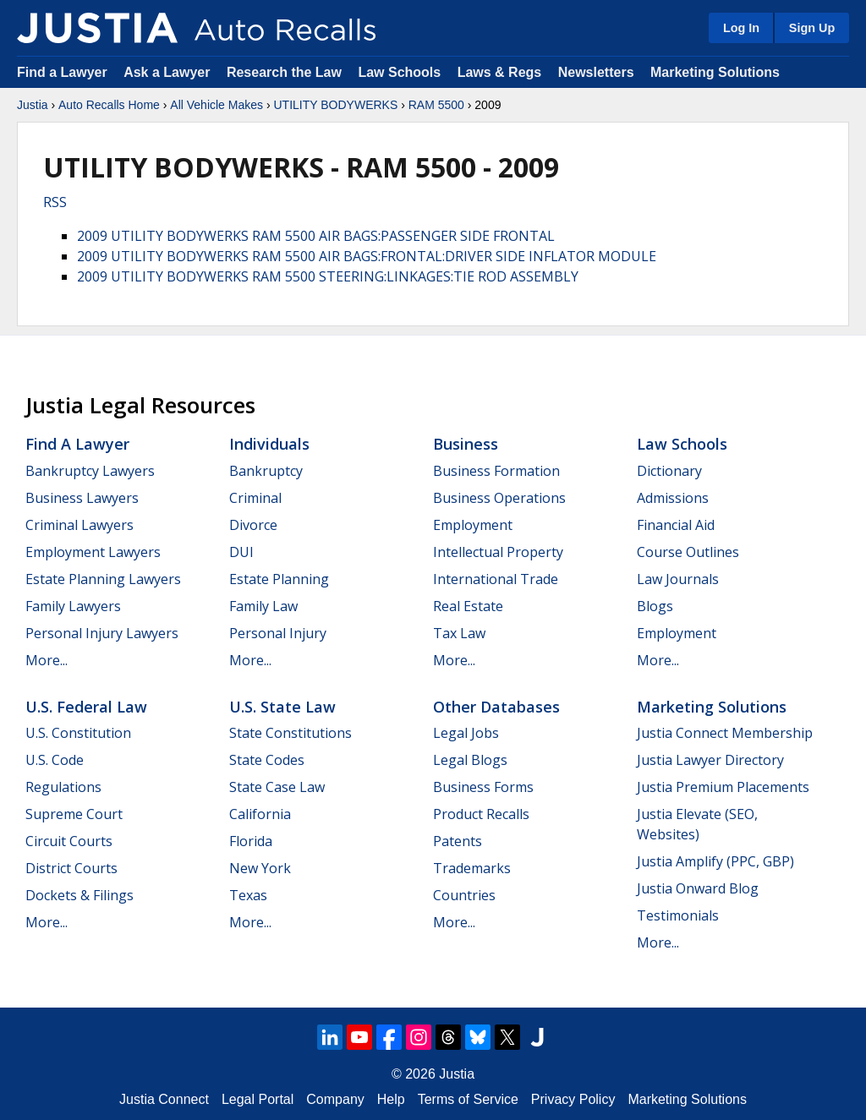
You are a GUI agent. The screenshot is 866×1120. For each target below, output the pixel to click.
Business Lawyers (82, 498)
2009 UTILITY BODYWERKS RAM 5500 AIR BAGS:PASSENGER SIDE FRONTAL (316, 236)
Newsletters (596, 72)
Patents (457, 841)
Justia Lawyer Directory (710, 760)
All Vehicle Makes (216, 105)
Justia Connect (164, 1099)
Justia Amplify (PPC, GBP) (715, 861)
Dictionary (669, 471)
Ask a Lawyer (168, 72)
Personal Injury (277, 633)
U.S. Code (54, 760)
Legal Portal (257, 1099)
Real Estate (468, 606)
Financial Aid (676, 525)
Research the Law (284, 72)
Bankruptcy (266, 471)
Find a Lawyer (62, 72)
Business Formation (496, 471)
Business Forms (483, 787)
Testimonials (678, 915)
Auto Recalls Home (109, 105)
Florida (250, 841)
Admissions (673, 498)
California (260, 814)
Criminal (255, 498)
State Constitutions (290, 733)
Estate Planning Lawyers (103, 579)
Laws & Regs (500, 72)
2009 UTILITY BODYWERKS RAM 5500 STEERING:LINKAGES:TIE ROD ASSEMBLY (327, 276)
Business (465, 444)
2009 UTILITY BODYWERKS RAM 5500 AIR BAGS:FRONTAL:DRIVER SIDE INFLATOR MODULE (366, 256)
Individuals (269, 444)
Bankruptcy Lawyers (90, 471)
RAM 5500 (436, 105)
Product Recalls (481, 814)
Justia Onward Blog (698, 888)
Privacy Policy (573, 1099)
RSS (55, 202)
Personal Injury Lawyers (101, 633)
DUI (241, 552)
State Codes (266, 760)
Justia (32, 105)
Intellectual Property (498, 552)
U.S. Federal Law (86, 707)
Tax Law (459, 633)
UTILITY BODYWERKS (335, 105)
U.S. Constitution (78, 733)
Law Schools (399, 72)
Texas (248, 895)
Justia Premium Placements (723, 787)
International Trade (495, 579)
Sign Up (812, 28)
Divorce (253, 525)
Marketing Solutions (715, 72)
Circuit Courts (68, 841)
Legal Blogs (470, 760)
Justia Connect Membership (725, 733)
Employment (472, 525)
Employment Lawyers (93, 552)
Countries (464, 895)
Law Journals (678, 579)
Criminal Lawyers (79, 525)
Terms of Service (468, 1099)
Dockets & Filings (79, 895)
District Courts (71, 868)
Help (391, 1099)
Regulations (63, 787)
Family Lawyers (73, 606)
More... (46, 660)
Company (335, 1099)
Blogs (655, 606)
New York (260, 868)
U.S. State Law (282, 707)
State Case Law (277, 787)
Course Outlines (688, 552)
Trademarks (472, 868)
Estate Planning (279, 579)
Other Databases (496, 707)
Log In (741, 28)
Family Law (263, 606)
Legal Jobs (466, 733)
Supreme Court (74, 814)
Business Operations (499, 498)
